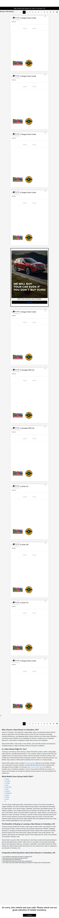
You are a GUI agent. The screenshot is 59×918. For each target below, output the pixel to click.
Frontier (7, 783)
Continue (29, 915)
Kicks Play (8, 787)
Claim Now (29, 302)
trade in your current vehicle (35, 767)
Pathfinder (8, 793)
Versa (7, 799)
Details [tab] (25, 28)
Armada (7, 781)
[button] (16, 17)
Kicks (6, 785)
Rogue (7, 795)
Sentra (7, 797)
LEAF (7, 789)
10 (50, 12)
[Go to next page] (53, 12)
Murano (7, 791)
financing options (30, 763)
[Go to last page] (57, 12)
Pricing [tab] (34, 28)
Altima (7, 779)
